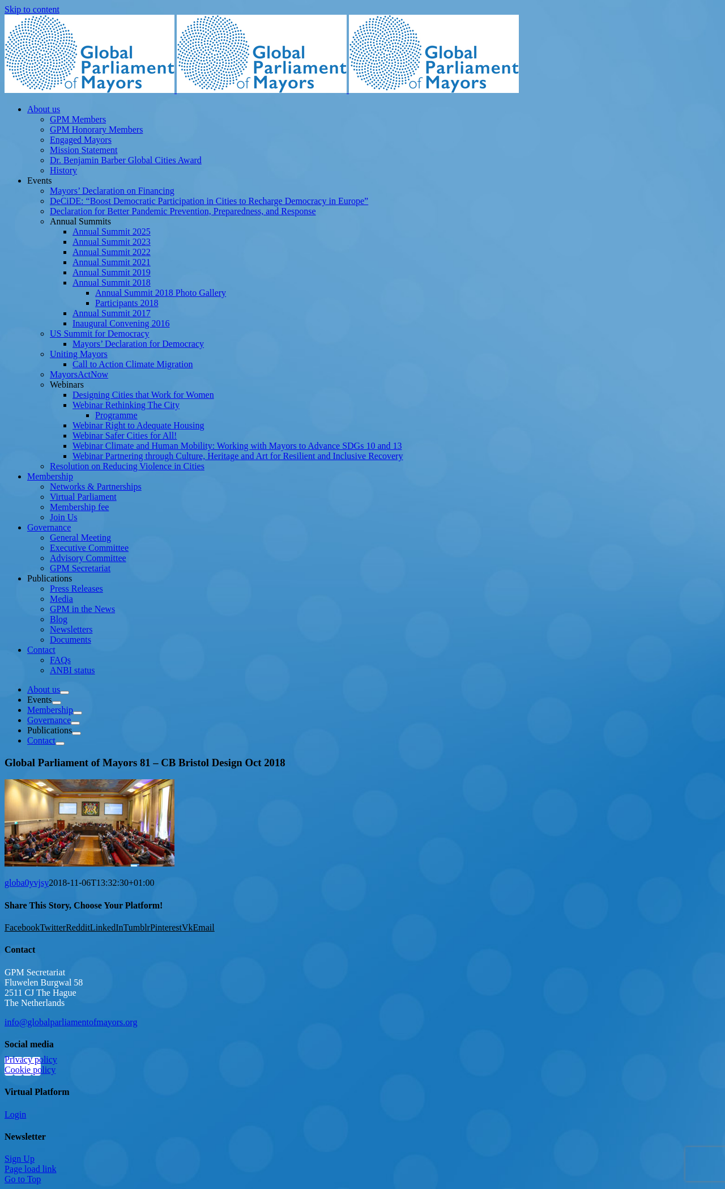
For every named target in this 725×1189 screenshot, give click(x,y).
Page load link (31, 1169)
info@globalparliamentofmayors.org (71, 1022)
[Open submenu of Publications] (76, 733)
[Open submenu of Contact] (60, 743)
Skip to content (32, 9)
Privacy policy (31, 1059)
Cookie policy (30, 1070)
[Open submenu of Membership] (77, 713)
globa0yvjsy (27, 882)
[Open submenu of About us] (64, 692)
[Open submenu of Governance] (75, 723)
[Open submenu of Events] (56, 702)
